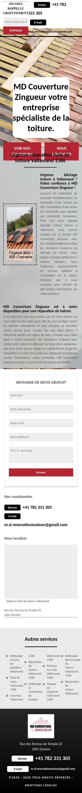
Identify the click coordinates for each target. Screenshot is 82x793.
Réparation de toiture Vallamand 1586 (33, 670)
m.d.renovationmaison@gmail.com (36, 524)
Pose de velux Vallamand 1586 (15, 683)
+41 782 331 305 (37, 507)
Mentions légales (41, 785)
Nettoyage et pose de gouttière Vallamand (15, 664)
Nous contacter (61, 151)
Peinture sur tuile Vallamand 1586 (52, 672)
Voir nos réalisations (22, 151)
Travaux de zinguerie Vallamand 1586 (52, 692)
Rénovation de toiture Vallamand (70, 688)
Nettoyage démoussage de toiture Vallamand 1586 (70, 665)
